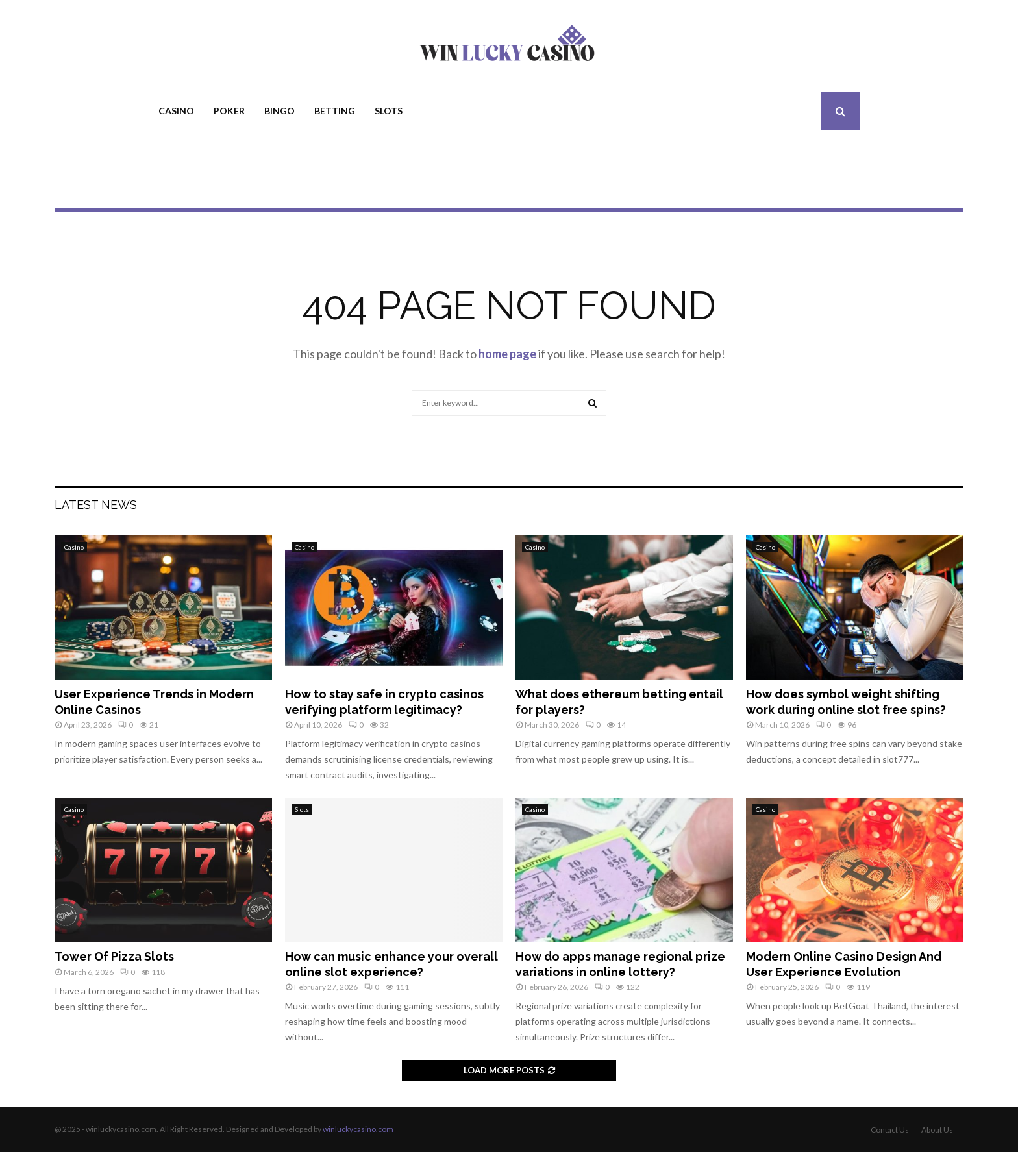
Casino (176, 110)
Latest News (96, 504)
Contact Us (890, 1129)
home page (507, 354)
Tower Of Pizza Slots (114, 956)
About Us (937, 1129)
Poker (229, 110)
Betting (334, 110)
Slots (389, 110)
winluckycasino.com (358, 1129)
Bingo (279, 110)
